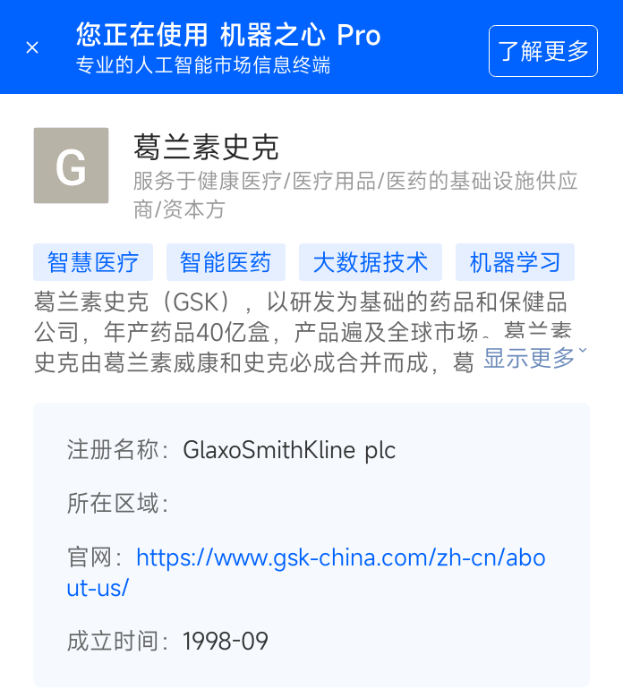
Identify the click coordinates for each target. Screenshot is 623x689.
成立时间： (124, 640)
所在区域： (124, 503)
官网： (101, 556)
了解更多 (543, 51)
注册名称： (124, 449)
